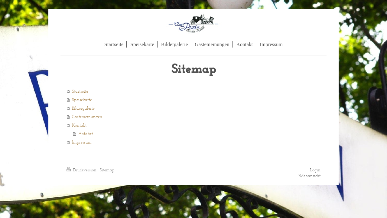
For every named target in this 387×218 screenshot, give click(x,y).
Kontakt (79, 125)
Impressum (82, 142)
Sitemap (107, 170)
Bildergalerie (83, 108)
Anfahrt (85, 133)
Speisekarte (82, 99)
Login (315, 170)
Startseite (80, 91)
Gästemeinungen (87, 116)
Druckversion (82, 170)
